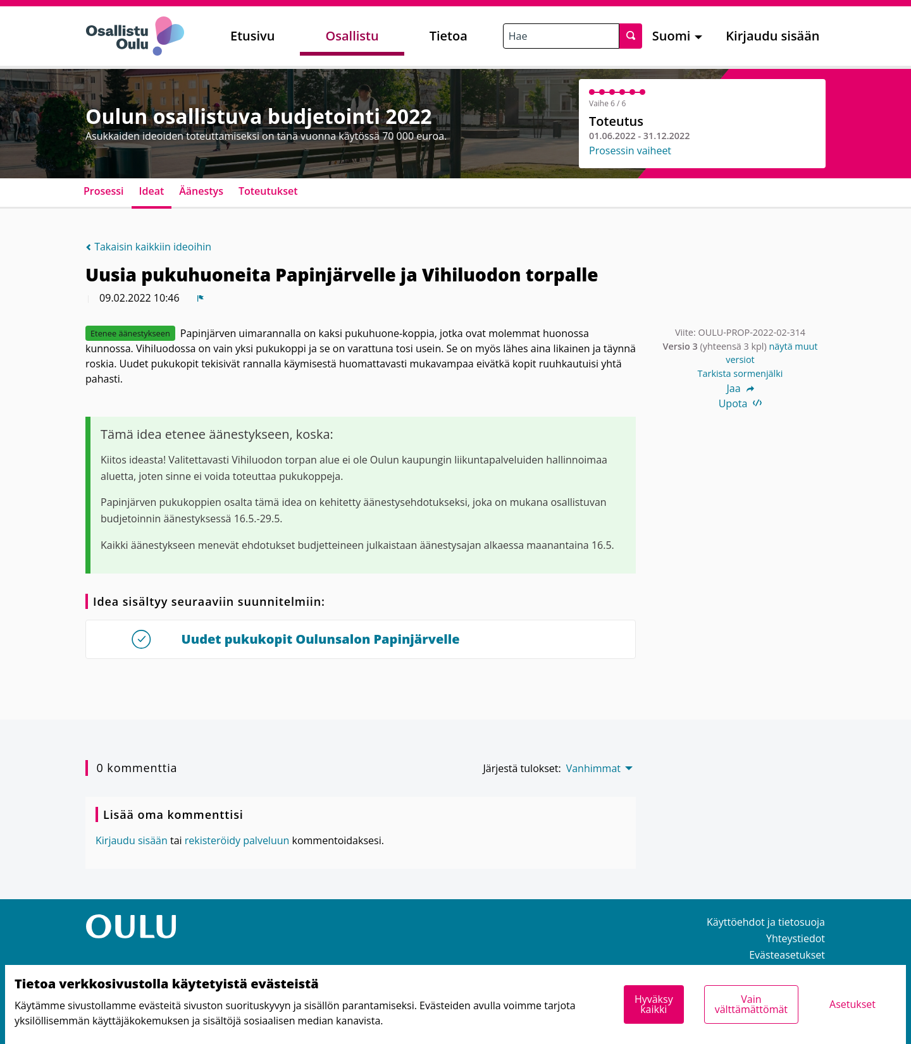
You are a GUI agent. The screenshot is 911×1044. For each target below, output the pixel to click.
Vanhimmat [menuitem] (593, 768)
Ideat (151, 191)
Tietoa (449, 35)
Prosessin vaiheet (630, 150)
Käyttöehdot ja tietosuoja (766, 922)
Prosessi (104, 191)
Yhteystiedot (795, 938)
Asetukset (852, 1004)
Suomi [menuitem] (671, 35)
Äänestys (201, 191)
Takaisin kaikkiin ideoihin (148, 247)
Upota (740, 403)
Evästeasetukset (787, 955)
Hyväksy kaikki (654, 1004)
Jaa (739, 388)
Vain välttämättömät (751, 1004)
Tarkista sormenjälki (740, 373)
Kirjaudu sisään (772, 35)
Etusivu (252, 35)
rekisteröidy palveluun (237, 840)
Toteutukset (268, 191)
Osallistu (351, 35)
